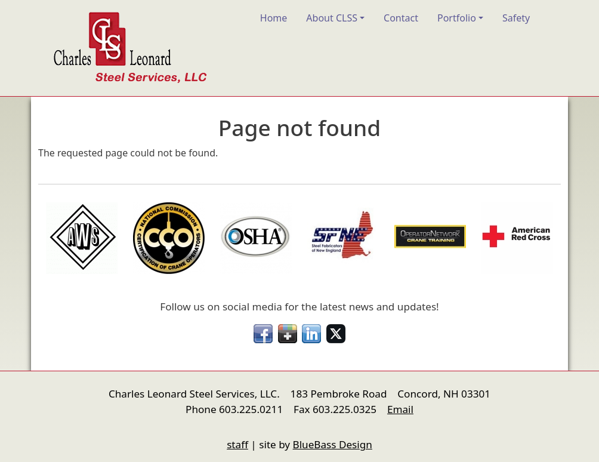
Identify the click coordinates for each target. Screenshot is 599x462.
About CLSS (331, 17)
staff (237, 444)
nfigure (46, 422)
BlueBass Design (332, 444)
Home (274, 17)
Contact (401, 17)
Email (400, 409)
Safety (516, 17)
